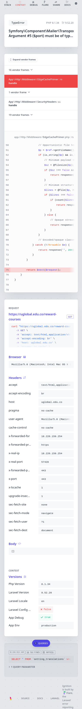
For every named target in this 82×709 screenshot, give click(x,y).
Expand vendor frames (23, 59)
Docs (40, 698)
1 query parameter (22, 667)
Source (25, 698)
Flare (67, 693)
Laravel (55, 698)
